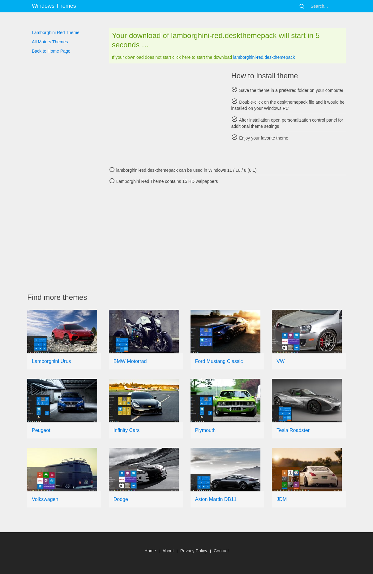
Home (150, 550)
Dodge (121, 499)
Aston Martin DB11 (216, 499)
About (168, 550)
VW (281, 361)
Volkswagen (45, 499)
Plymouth (205, 430)
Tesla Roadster (293, 430)
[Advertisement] (166, 114)
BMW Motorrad (130, 361)
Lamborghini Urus (51, 361)
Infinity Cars (126, 430)
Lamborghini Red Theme (55, 32)
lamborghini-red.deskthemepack (264, 57)
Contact (221, 550)
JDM (282, 499)
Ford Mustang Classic (219, 361)
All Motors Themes (50, 41)
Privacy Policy (193, 550)
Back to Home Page (51, 51)
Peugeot (41, 430)
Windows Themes (54, 6)
